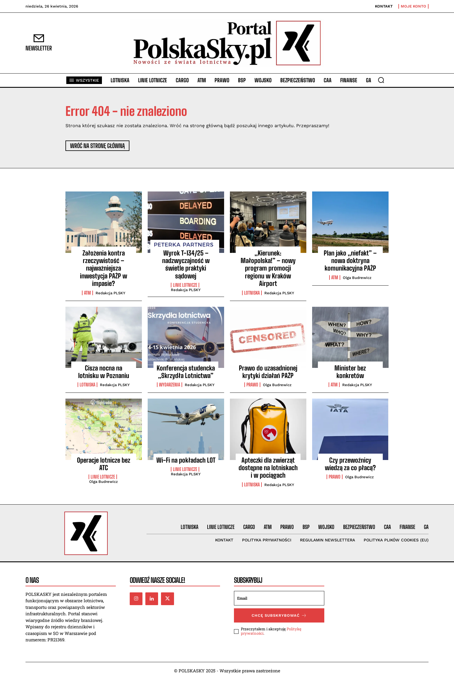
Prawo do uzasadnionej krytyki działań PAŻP (268, 371)
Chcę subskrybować (279, 615)
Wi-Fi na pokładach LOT (185, 460)
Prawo (252, 384)
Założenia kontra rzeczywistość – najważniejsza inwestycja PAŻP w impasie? (103, 268)
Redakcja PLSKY (110, 293)
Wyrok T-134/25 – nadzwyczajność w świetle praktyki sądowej (186, 264)
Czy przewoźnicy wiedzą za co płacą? (350, 464)
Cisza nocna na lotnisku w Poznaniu (103, 371)
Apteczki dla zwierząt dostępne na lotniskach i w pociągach (268, 467)
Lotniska (252, 293)
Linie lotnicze (185, 285)
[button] (381, 80)
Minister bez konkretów (350, 371)
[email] (279, 598)
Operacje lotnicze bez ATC (103, 464)
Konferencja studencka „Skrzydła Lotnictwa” (186, 371)
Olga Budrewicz (357, 277)
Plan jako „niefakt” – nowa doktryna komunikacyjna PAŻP (350, 260)
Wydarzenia (169, 384)
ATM (87, 293)
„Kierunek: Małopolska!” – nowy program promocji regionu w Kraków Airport (268, 268)
